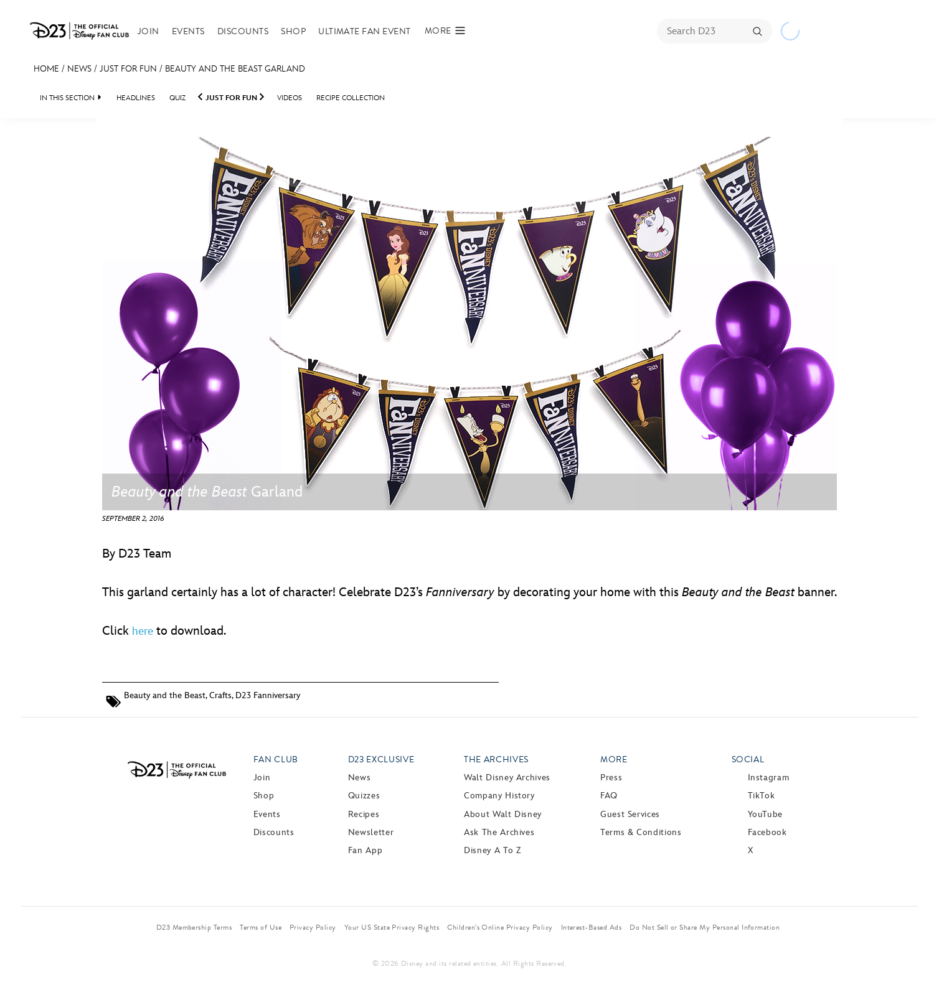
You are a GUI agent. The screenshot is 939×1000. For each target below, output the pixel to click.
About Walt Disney (503, 814)
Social (748, 759)
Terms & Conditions (641, 832)
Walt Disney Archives (507, 777)
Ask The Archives (499, 832)
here (142, 631)
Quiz (177, 98)
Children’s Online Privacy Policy (499, 927)
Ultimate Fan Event (364, 31)
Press (611, 777)
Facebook (767, 832)
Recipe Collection (350, 98)
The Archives (496, 759)
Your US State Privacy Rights (391, 927)
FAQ (609, 795)
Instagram (769, 777)
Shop (293, 31)
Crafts (220, 695)
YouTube (765, 814)
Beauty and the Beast (164, 695)
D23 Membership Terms (194, 927)
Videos (289, 98)
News (79, 68)
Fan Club (275, 759)
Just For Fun (128, 68)
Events (188, 31)
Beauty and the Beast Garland (235, 68)
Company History (499, 795)
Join (148, 31)
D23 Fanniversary (267, 695)
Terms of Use (260, 927)
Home (46, 68)
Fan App (365, 850)
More (614, 759)
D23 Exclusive (381, 759)
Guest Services (630, 814)
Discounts (242, 31)
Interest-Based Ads (591, 927)
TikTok (761, 795)
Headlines (135, 98)
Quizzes (364, 795)
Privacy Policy (313, 927)
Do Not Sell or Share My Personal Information (705, 927)
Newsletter (371, 832)
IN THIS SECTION (67, 98)
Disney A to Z (492, 850)
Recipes (363, 814)
